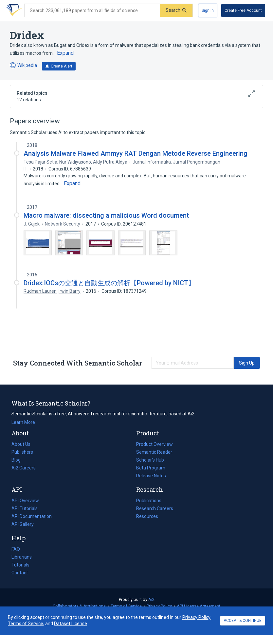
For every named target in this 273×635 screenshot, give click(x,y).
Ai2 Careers (23, 468)
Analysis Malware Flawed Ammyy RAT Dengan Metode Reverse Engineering (135, 153)
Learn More (23, 422)
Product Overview (154, 444)
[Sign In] (207, 10)
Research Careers (154, 508)
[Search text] (92, 10)
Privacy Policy (159, 606)
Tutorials (20, 564)
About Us (20, 444)
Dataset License (70, 623)
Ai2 (151, 599)
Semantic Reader (154, 452)
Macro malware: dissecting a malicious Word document (106, 215)
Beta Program (150, 467)
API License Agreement (198, 606)
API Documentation (31, 516)
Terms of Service (126, 606)
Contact (19, 572)
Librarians (21, 557)
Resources (147, 516)
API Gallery (22, 524)
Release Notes (151, 475)
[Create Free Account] (243, 10)
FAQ (15, 549)
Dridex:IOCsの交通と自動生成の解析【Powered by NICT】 (109, 283)
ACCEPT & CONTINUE (243, 620)
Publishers (22, 452)
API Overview (25, 500)
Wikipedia (23, 65)
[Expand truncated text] (65, 53)
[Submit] (176, 10)
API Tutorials (24, 508)
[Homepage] (13, 10)
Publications (148, 501)
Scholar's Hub (150, 460)
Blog (18, 460)
